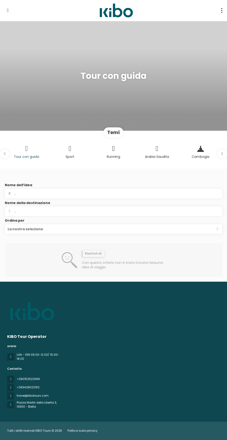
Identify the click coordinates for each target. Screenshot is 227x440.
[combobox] (113, 211)
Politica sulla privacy (82, 431)
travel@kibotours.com (33, 396)
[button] (5, 154)
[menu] (222, 10)
